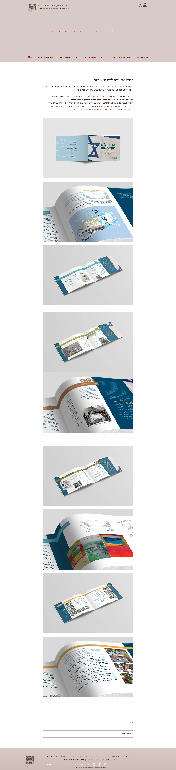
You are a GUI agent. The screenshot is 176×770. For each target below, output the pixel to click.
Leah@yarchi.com (105, 760)
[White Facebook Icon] (99, 764)
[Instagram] (94, 764)
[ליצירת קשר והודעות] (81, 764)
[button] (145, 5)
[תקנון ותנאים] (51, 764)
